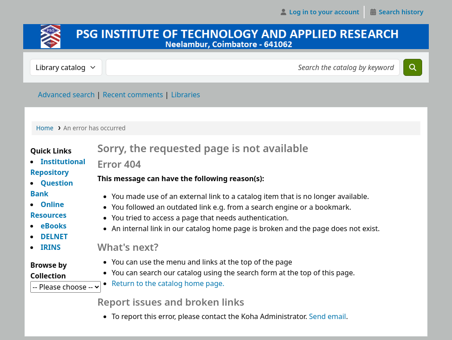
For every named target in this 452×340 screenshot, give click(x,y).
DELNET (54, 236)
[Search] (412, 67)
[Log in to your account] (319, 12)
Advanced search (66, 95)
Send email (327, 316)
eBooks (53, 226)
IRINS (51, 247)
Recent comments (133, 95)
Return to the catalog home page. (168, 283)
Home (45, 128)
